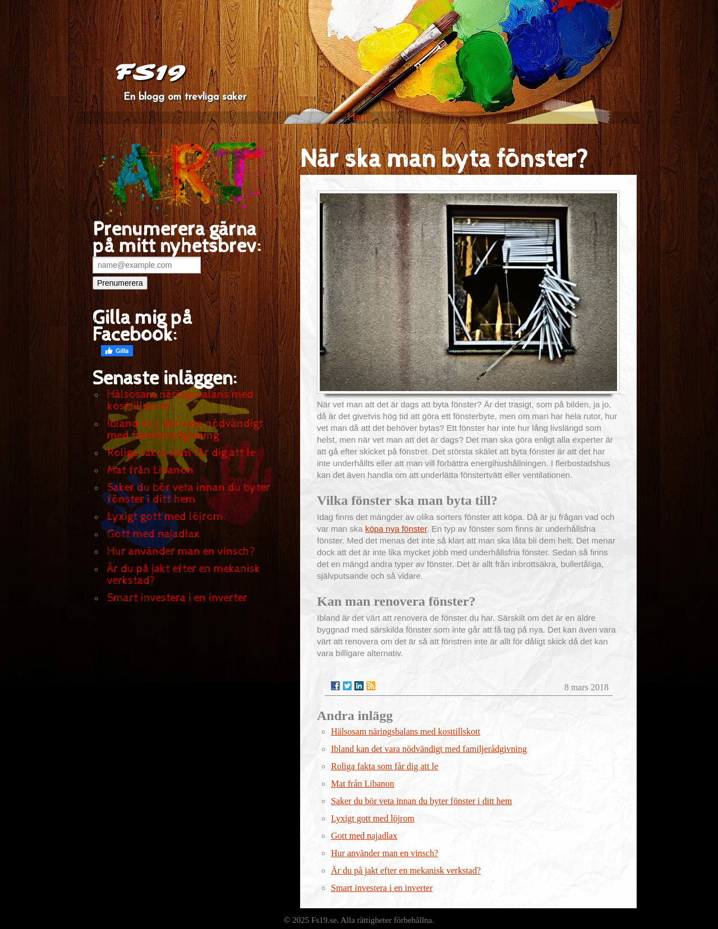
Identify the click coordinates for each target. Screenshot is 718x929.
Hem (359, 117)
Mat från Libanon (150, 470)
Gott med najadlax (153, 534)
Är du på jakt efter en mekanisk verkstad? (183, 575)
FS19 (149, 73)
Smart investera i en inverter (177, 598)
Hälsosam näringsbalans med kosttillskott (180, 400)
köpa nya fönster (396, 528)
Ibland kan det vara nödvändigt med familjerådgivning (185, 429)
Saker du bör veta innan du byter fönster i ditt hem (188, 493)
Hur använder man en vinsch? (181, 551)
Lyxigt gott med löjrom (165, 516)
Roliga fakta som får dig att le (181, 453)
